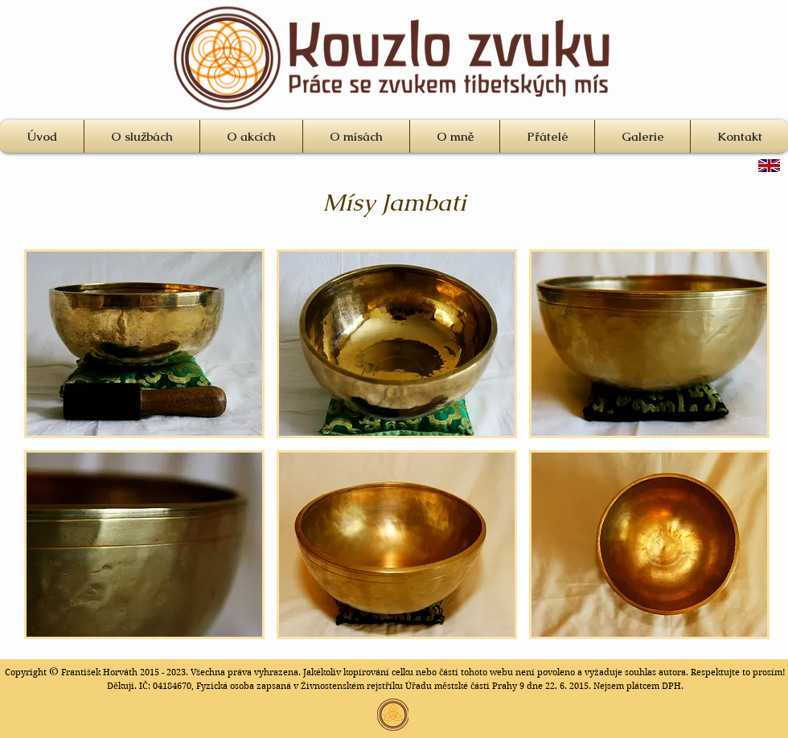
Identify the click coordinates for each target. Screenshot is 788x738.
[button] (144, 343)
